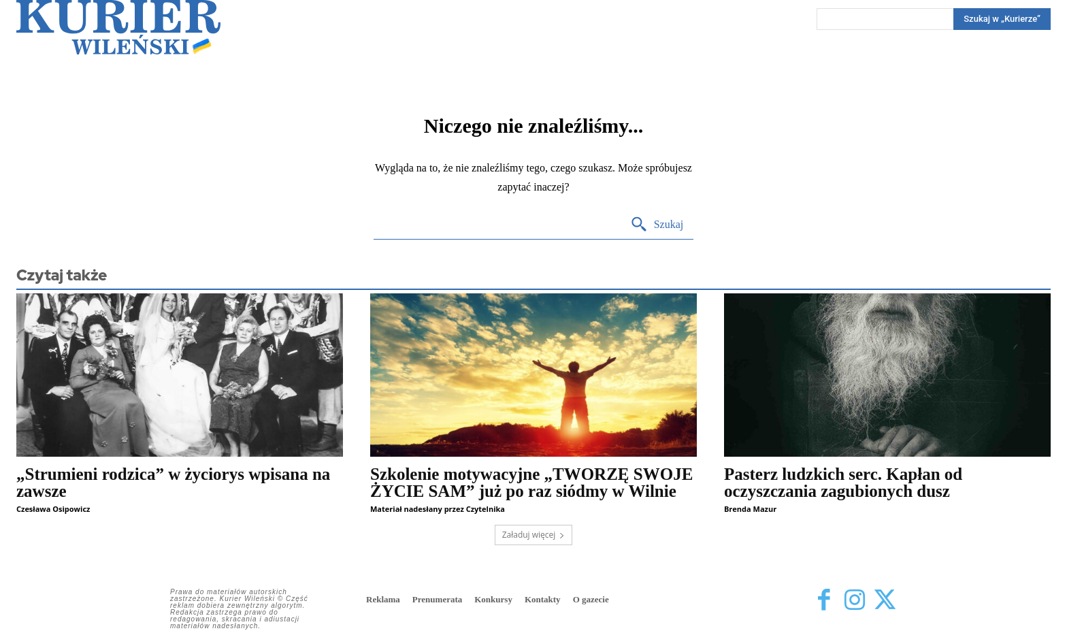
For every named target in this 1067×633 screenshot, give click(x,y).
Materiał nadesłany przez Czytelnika (437, 509)
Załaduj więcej (533, 534)
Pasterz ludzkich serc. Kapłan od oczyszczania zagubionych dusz (843, 482)
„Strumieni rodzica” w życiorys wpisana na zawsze (173, 482)
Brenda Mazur (750, 509)
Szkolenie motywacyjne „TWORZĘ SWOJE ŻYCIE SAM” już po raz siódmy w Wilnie (531, 482)
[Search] (1002, 19)
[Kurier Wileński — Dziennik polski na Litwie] (118, 27)
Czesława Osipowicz (53, 509)
